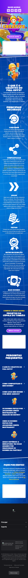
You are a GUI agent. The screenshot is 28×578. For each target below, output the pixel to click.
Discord (6, 167)
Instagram (14, 167)
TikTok (5, 168)
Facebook (20, 167)
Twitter (10, 167)
